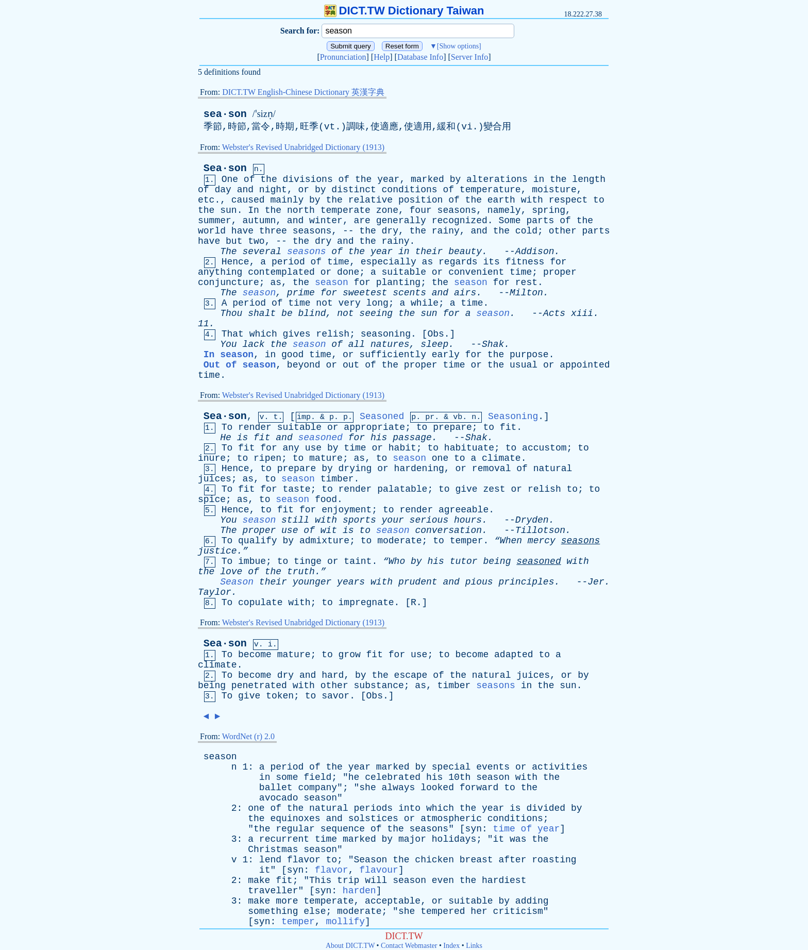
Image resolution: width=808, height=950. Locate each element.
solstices (373, 818)
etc (206, 200)
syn (473, 829)
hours (468, 520)
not (324, 303)
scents (409, 293)
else (315, 911)
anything (220, 272)
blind (312, 313)
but (234, 241)
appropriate (374, 427)
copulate (260, 602)
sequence (343, 829)
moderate (399, 541)
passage (412, 437)
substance (379, 685)
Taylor (214, 592)
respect (568, 200)
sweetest (365, 293)
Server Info (469, 57)
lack (253, 344)
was (518, 839)
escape (411, 675)
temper (466, 541)
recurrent (284, 839)
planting (398, 282)
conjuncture (228, 282)
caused (248, 200)
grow (350, 654)
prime (301, 293)
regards (458, 262)
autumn (259, 220)
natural (553, 468)
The (228, 251)
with (532, 200)
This (320, 880)
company (317, 787)
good (292, 354)
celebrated (392, 777)
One (230, 179)
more (287, 901)
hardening (419, 468)
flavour (378, 870)
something (273, 911)
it (498, 839)
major (412, 839)
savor (335, 696)
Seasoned (382, 416)
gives (297, 334)
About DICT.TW (350, 945)
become (255, 654)
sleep (434, 344)
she (367, 787)
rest (526, 282)
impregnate (366, 602)
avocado (278, 798)
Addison (534, 251)
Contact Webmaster (409, 945)
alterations (497, 179)
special (451, 767)
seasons (457, 210)
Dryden (532, 520)
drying (355, 468)
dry (390, 231)
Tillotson (540, 530)
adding (532, 901)
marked (427, 179)
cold (526, 231)
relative (370, 200)
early (446, 354)
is (242, 437)
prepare (452, 427)
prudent (417, 582)
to (598, 200)
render (255, 427)
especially (388, 262)
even (443, 880)
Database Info (420, 57)
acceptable (392, 901)
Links (474, 945)
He (225, 437)
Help (382, 57)
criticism (518, 911)
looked (437, 787)
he (354, 777)
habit (402, 448)
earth (501, 200)
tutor (464, 561)
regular (295, 829)
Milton (526, 293)
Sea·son (225, 168)
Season (237, 582)
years (351, 582)
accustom (544, 448)
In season (229, 354)
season (331, 282)
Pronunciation (343, 57)
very (350, 303)
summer (214, 220)
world (212, 231)
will (376, 880)
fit (508, 427)
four (421, 210)
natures (390, 344)
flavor (304, 860)
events (493, 767)
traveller (273, 891)
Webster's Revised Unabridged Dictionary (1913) (303, 147)
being (497, 561)
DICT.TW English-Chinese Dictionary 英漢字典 (303, 92)
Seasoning (513, 416)
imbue (252, 561)
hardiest (504, 880)
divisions (308, 179)
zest (494, 489)
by (455, 179)
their (429, 251)
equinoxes (295, 818)
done (348, 272)
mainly (287, 200)
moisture (554, 190)
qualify (257, 541)
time (338, 262)
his (379, 437)
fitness (525, 262)
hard (333, 675)
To (227, 427)
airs (465, 293)
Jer (595, 582)
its (491, 262)
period (288, 262)
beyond (304, 365)
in (539, 179)
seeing (376, 313)
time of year (526, 829)
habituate (469, 448)
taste (297, 489)
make (259, 880)
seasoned (320, 437)
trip (348, 880)
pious (479, 582)
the (268, 179)
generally (401, 220)
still (295, 520)
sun (228, 210)
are (362, 220)
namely (504, 210)
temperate (346, 210)
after (512, 860)
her (478, 911)
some (287, 777)
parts (540, 220)
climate (501, 458)
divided (545, 808)
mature (326, 458)
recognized (459, 220)
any (291, 448)
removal (491, 468)
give (466, 489)
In (253, 210)
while (425, 303)
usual (523, 365)
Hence (235, 262)
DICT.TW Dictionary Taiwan (404, 10)
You (228, 344)
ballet (276, 787)
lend (270, 860)
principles (526, 582)
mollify (345, 921)
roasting (554, 860)
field (317, 777)
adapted (513, 654)
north (301, 210)
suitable (404, 272)
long (377, 303)
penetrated (259, 685)
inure (212, 458)
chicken (434, 860)
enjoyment (347, 510)
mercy (542, 541)
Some (509, 220)
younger (312, 582)
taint (358, 561)
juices (214, 479)
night (273, 190)
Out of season (240, 365)
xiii (582, 313)
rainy (446, 231)
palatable (402, 489)
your (393, 520)
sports (359, 520)
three (273, 231)
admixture (324, 541)
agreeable (464, 510)
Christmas (273, 849)
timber (337, 479)
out (351, 365)
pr (429, 417)
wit (329, 530)
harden (359, 891)
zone (387, 210)
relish (332, 334)
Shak (493, 344)
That (233, 334)
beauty (465, 251)
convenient (476, 272)
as (427, 262)
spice (212, 499)
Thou (231, 313)
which (263, 334)
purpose (529, 354)
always (398, 787)
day (222, 190)
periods (373, 808)
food (326, 499)
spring (548, 210)
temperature (490, 190)
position (420, 200)
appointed (585, 365)
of (249, 179)
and (245, 190)
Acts (554, 313)
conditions (409, 190)
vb (457, 417)
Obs (435, 334)
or (303, 190)
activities (559, 767)
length (588, 179)
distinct (353, 190)
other (563, 231)
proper (560, 272)
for (558, 262)
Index (451, 945)
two (256, 241)
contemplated (281, 272)
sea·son (225, 114)
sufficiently (392, 354)
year (388, 179)
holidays (454, 839)
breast (476, 860)
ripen (267, 458)
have (242, 231)
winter (326, 220)
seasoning (386, 334)
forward (479, 787)
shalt (262, 313)
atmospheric (451, 818)
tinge (308, 561)
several (261, 251)
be (287, 313)
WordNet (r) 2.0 (248, 736)
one (440, 458)
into (409, 808)
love (231, 571)
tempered (442, 911)
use (313, 448)
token (280, 696)
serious (429, 520)
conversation (448, 530)
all (356, 344)
